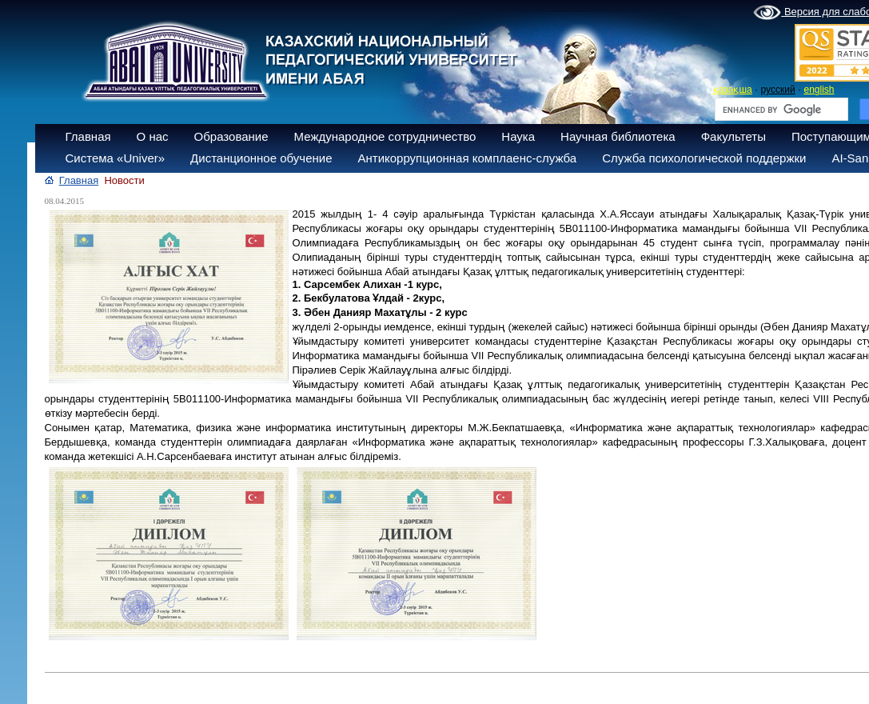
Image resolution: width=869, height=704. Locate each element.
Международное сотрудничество (385, 136)
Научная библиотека (618, 136)
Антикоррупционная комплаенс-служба (466, 158)
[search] (780, 109)
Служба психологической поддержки (704, 158)
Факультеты (733, 136)
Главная (88, 136)
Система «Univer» (115, 158)
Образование (231, 136)
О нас (153, 136)
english (818, 89)
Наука (518, 136)
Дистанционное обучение (261, 158)
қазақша (732, 89)
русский (778, 89)
